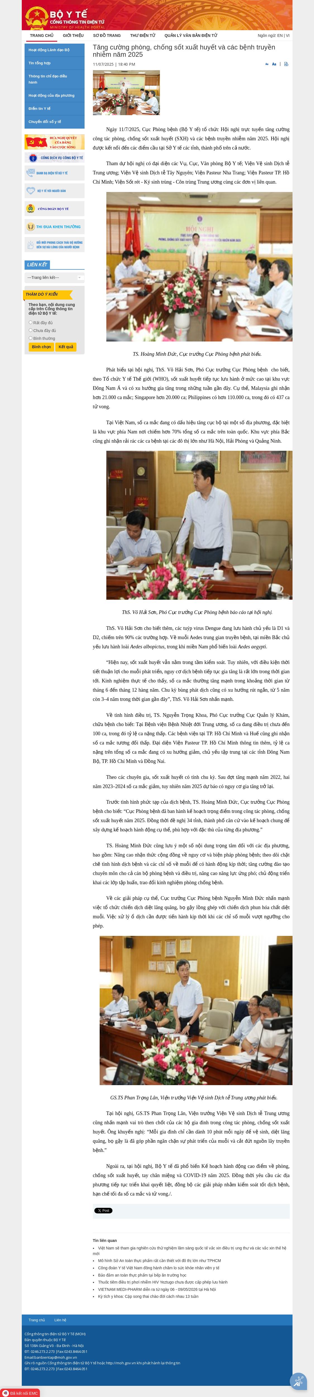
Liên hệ (60, 1320)
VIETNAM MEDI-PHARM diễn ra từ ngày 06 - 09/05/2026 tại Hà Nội (157, 1289)
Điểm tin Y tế (40, 108)
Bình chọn (41, 347)
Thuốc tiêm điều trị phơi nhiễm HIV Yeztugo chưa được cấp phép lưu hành (163, 1282)
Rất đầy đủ (42, 323)
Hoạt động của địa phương (52, 95)
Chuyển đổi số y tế (45, 122)
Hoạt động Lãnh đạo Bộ (49, 50)
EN (279, 35)
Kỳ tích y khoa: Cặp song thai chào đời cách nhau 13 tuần (148, 1296)
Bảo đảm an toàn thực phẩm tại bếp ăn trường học (142, 1275)
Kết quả (66, 347)
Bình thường (44, 338)
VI (287, 35)
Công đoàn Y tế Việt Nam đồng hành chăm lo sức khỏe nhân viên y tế (158, 1268)
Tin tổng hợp (40, 63)
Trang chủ (37, 1320)
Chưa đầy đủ (44, 330)
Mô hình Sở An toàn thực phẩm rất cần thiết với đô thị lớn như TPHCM (159, 1260)
